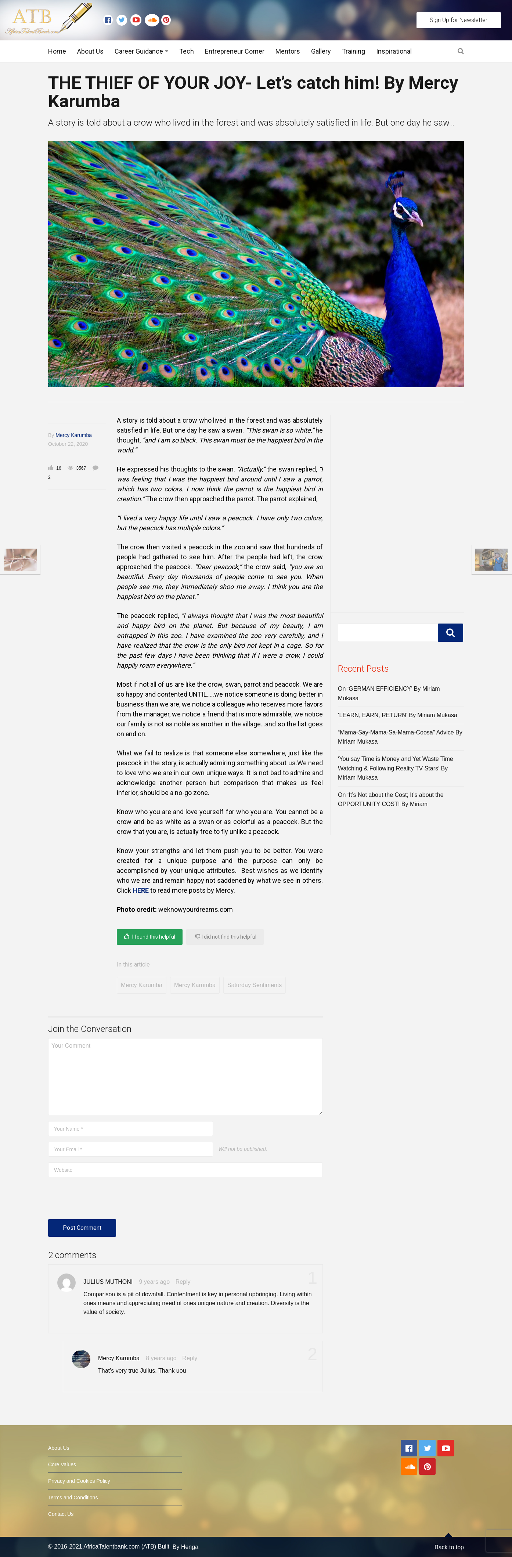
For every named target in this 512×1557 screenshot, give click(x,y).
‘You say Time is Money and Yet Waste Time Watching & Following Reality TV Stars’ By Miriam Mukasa (395, 768)
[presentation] (104, 1201)
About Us (90, 51)
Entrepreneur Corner (234, 51)
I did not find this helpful (225, 936)
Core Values (62, 1464)
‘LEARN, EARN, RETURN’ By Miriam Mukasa (397, 715)
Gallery (321, 51)
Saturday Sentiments (254, 985)
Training (353, 51)
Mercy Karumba (73, 435)
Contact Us (60, 1514)
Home (57, 51)
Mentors (287, 51)
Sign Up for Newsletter (458, 20)
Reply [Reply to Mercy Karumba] (189, 1358)
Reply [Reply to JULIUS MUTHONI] (183, 1282)
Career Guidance (139, 51)
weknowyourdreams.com (195, 909)
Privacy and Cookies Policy (79, 1481)
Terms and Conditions (73, 1497)
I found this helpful (149, 936)
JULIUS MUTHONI (108, 1282)
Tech (186, 51)
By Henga (185, 1547)
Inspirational (394, 51)
